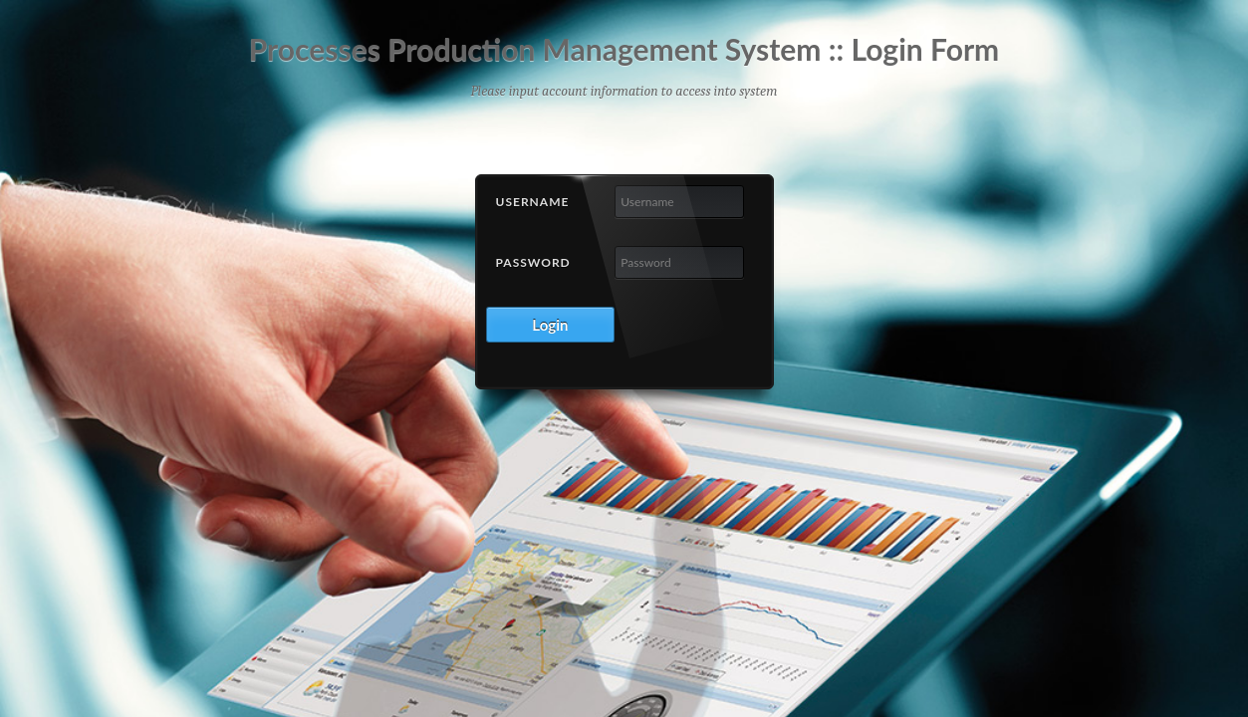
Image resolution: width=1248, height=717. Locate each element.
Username (533, 201)
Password (533, 262)
